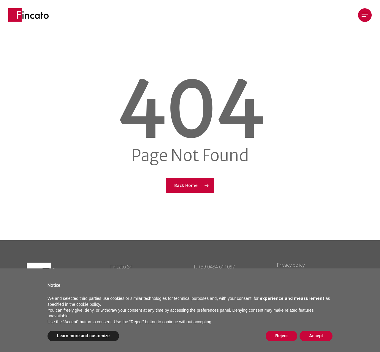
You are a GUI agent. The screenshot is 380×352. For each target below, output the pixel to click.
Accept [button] (316, 335)
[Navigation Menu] (365, 15)
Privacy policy (291, 265)
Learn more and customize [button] (83, 335)
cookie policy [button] (88, 304)
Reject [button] (281, 335)
